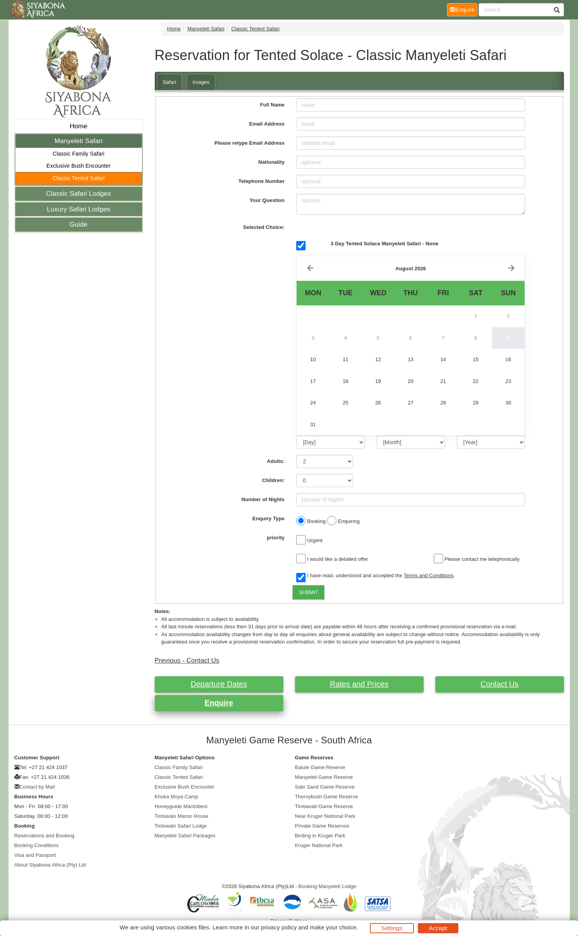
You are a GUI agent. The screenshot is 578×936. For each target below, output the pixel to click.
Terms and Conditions (429, 575)
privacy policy (279, 927)
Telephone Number (262, 181)
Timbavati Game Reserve (324, 806)
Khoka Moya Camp (176, 797)
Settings (392, 928)
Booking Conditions (36, 845)
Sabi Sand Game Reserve (325, 787)
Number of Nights (263, 499)
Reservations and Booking (44, 835)
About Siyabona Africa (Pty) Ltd (50, 865)
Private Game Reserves (322, 826)
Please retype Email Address (249, 143)
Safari (170, 82)
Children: (273, 480)
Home (79, 126)
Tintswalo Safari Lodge (181, 826)
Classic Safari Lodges (78, 193)
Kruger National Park (319, 845)
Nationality (271, 162)
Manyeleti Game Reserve (324, 777)
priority (276, 538)
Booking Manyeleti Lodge (327, 886)
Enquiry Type (269, 518)
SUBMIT (308, 592)
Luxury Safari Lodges (78, 209)
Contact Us (499, 684)
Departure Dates (219, 684)
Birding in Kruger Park (320, 835)
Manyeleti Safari (79, 141)
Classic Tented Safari (78, 178)
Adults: (276, 461)
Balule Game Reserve (320, 767)
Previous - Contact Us (187, 660)
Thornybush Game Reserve (326, 797)
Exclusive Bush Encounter (78, 166)
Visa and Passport (35, 855)
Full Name (272, 105)
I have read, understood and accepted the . (375, 576)
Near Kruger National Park (325, 816)
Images (201, 82)
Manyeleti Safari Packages (185, 835)
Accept (438, 928)
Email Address (267, 124)
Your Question (267, 200)
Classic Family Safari (78, 154)
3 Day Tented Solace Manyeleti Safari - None (384, 243)
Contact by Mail (37, 787)
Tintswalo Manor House (182, 816)
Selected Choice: (264, 227)
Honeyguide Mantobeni (181, 806)
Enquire (219, 702)
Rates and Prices (359, 684)
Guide (79, 224)
